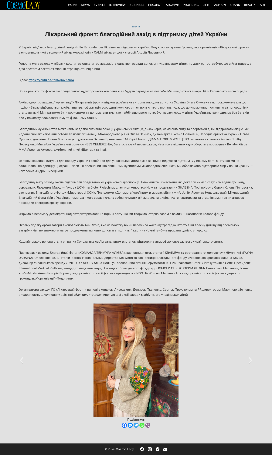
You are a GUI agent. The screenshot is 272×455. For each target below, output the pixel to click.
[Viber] (147, 425)
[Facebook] (124, 425)
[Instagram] (150, 449)
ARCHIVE (172, 5)
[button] (21, 360)
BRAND (235, 5)
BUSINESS (137, 5)
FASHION (219, 5)
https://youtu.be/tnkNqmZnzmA (51, 80)
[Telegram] (136, 425)
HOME (72, 5)
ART (263, 5)
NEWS (85, 5)
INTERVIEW (117, 5)
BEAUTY (250, 5)
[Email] (165, 449)
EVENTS (99, 5)
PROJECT (155, 5)
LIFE (206, 5)
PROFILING (191, 5)
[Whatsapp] (141, 425)
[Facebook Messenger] (130, 425)
